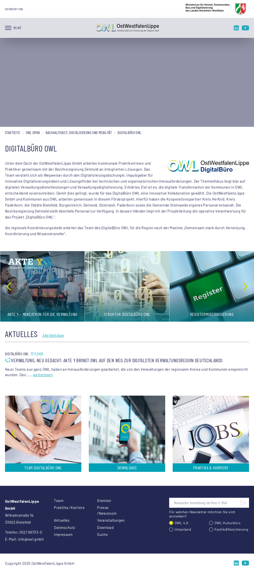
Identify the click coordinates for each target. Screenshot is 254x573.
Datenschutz (64, 527)
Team (58, 500)
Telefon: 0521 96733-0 (23, 532)
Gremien (104, 500)
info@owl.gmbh (31, 539)
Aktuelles (61, 520)
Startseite (12, 132)
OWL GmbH (33, 132)
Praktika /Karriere (69, 507)
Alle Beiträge (53, 335)
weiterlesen (43, 374)
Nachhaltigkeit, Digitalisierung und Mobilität (79, 132)
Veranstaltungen (111, 520)
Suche (102, 534)
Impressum (63, 534)
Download (105, 527)
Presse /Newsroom (107, 510)
